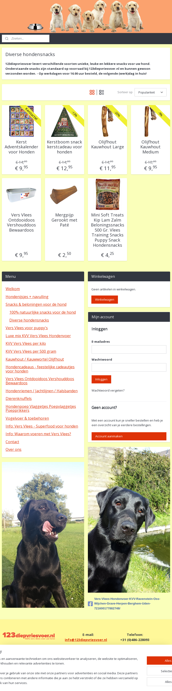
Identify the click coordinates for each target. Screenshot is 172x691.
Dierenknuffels (19, 398)
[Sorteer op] (150, 92)
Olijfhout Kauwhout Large (107, 144)
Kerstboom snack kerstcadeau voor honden (64, 146)
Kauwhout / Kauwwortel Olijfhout (35, 359)
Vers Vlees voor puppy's (27, 327)
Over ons (13, 449)
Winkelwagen (104, 299)
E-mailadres (101, 341)
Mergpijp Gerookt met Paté (64, 220)
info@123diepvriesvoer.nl (86, 640)
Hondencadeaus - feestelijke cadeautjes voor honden (40, 369)
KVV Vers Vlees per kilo (26, 343)
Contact (12, 441)
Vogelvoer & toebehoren (27, 418)
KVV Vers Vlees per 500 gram (31, 351)
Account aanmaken (109, 436)
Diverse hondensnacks (29, 320)
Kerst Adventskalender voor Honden (21, 146)
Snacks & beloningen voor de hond (36, 304)
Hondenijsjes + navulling (27, 296)
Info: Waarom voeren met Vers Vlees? (38, 433)
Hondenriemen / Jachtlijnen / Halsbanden (42, 390)
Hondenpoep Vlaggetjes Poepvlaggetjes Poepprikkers (41, 408)
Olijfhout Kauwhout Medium (150, 146)
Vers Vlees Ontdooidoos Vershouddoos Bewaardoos (21, 223)
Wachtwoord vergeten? (108, 390)
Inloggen (101, 379)
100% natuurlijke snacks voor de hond (42, 312)
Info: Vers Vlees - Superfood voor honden (42, 426)
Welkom (13, 288)
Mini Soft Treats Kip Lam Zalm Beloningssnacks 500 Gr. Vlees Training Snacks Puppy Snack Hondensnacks (107, 230)
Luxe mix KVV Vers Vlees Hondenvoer (38, 335)
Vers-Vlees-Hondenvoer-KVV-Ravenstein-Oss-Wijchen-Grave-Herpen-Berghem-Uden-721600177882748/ (124, 603)
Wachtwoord (102, 359)
